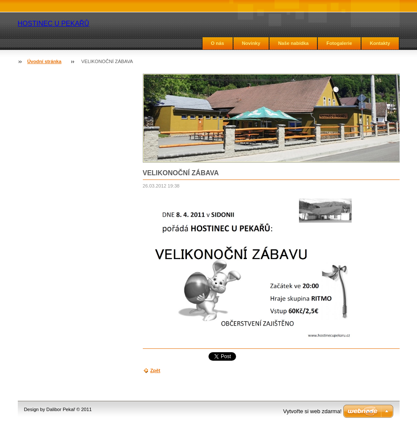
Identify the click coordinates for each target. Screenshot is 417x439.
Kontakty (380, 43)
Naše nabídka (293, 43)
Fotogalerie (339, 43)
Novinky (251, 43)
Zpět (155, 370)
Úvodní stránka (44, 61)
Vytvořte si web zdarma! (312, 411)
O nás (217, 43)
